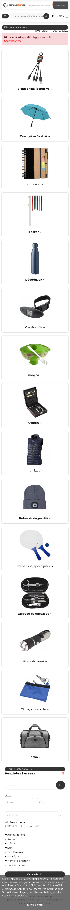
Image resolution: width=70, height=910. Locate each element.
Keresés (35, 874)
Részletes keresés (15, 27)
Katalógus (13, 856)
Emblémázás (15, 852)
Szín (10, 847)
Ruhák (11, 839)
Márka (11, 843)
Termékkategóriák (19, 769)
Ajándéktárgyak (16, 835)
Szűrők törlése (13, 41)
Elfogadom (35, 904)
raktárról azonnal (15, 822)
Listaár (8, 795)
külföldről (11, 826)
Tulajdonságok (16, 865)
